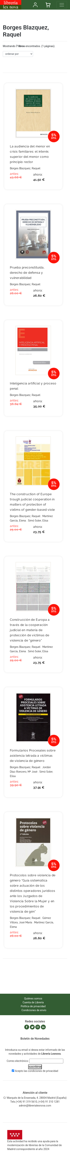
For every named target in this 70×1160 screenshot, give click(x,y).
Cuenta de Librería (33, 1002)
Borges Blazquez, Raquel (25, 168)
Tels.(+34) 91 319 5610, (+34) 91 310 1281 (35, 1101)
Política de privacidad (33, 1006)
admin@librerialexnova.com (35, 1105)
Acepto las (36, 1070)
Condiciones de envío (33, 1010)
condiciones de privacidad (43, 1070)
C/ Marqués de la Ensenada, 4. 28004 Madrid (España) (34, 1097)
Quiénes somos (33, 998)
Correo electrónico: (18, 1060)
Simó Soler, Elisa (38, 520)
